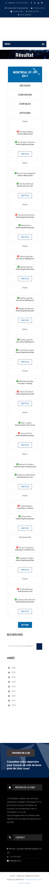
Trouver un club (37, 8)
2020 (13, 696)
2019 (13, 701)
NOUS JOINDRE (24, 15)
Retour (25, 625)
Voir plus (25, 154)
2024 (13, 677)
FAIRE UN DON (32, 11)
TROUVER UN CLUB (21, 753)
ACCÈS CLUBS (16, 11)
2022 (13, 686)
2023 (13, 682)
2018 (13, 705)
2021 (13, 691)
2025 (13, 672)
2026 (13, 668)
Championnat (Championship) (16, 8)
